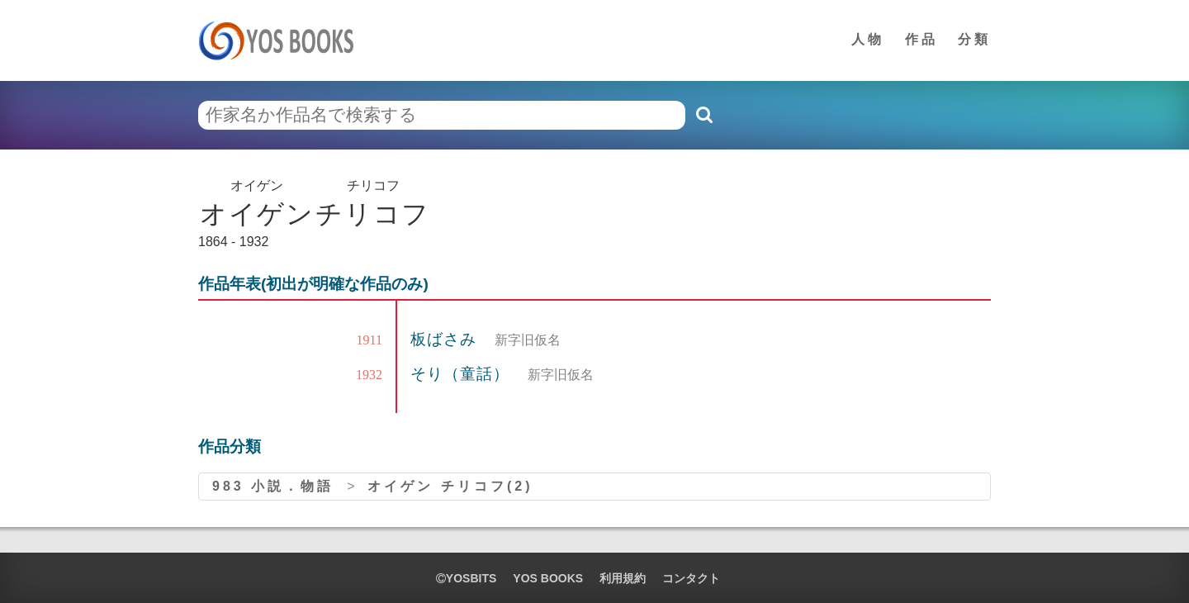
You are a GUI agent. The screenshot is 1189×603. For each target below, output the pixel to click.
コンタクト (691, 578)
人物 (867, 39)
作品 (921, 39)
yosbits (466, 578)
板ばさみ (445, 339)
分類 (974, 39)
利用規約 (622, 578)
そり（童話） (462, 373)
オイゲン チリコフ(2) (450, 486)
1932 (369, 375)
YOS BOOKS (548, 578)
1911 (369, 340)
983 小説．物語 (273, 486)
